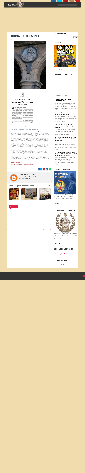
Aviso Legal (35, 275)
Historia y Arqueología (26, 275)
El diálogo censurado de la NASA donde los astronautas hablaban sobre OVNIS (65, 139)
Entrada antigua (48, 229)
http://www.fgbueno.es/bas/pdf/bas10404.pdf (22, 164)
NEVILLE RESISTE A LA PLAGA (27, 174)
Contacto (58, 256)
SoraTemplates (9, 275)
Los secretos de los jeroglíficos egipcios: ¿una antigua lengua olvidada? (65, 126)
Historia (20, 39)
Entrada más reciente (13, 229)
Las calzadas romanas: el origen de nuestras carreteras (65, 113)
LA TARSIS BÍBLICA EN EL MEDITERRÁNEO (63, 100)
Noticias (24, 39)
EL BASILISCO (15, 162)
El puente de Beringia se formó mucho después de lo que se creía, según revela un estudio (66, 154)
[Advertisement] (42, 20)
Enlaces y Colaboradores (63, 254)
